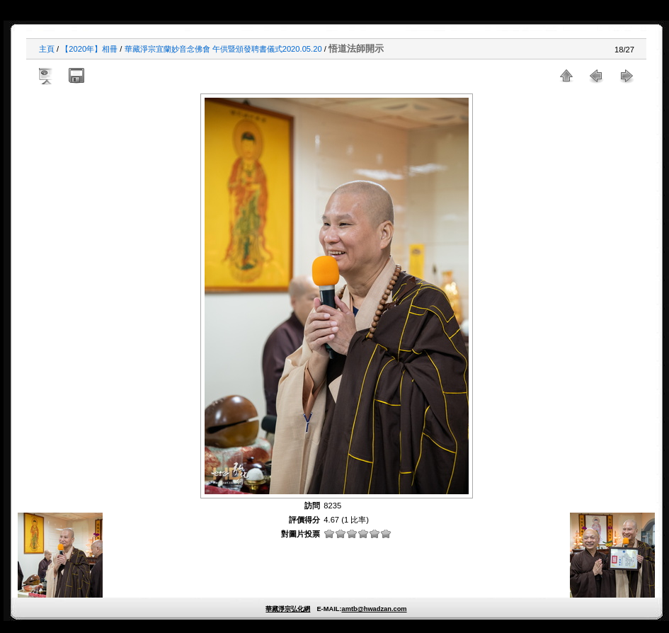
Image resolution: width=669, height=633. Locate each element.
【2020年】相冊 (89, 49)
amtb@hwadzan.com (373, 608)
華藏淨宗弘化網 (287, 608)
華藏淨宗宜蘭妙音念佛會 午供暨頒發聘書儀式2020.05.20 (223, 49)
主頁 (47, 49)
